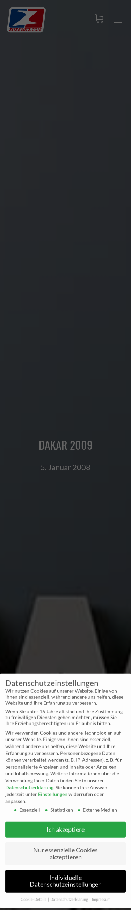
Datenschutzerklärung (29, 783)
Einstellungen (52, 790)
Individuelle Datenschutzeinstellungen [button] (66, 877)
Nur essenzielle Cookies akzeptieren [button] (65, 850)
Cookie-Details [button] (34, 896)
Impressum (101, 896)
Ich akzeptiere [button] (65, 825)
